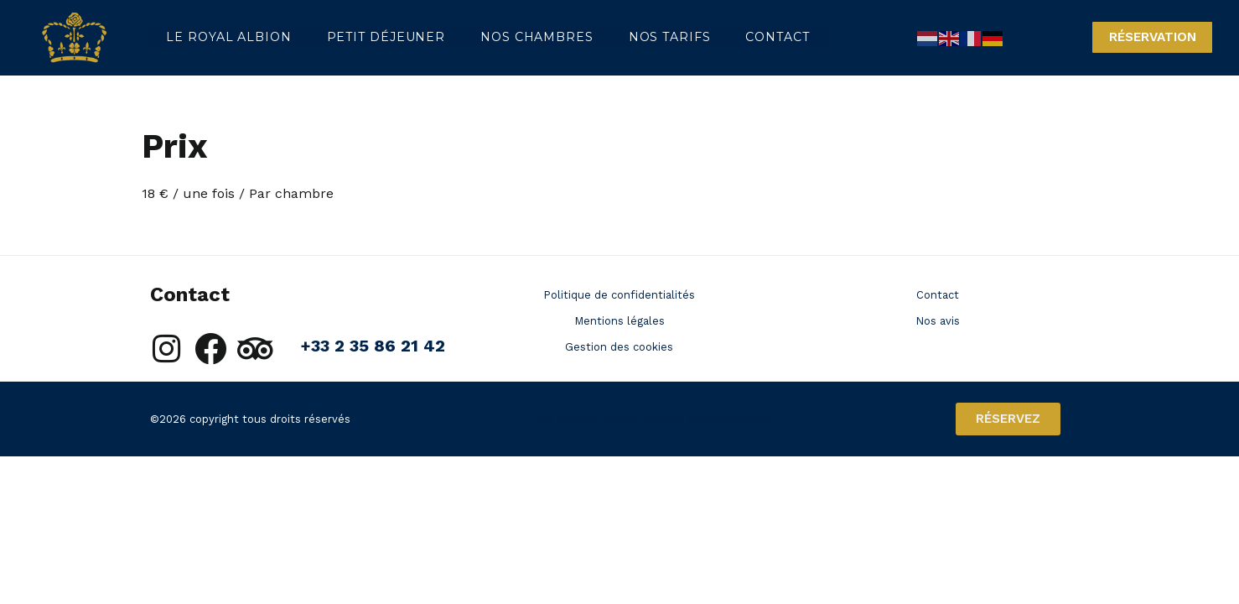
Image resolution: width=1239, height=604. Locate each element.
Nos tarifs (647, 37)
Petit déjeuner (376, 37)
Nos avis (937, 321)
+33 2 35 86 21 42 (372, 346)
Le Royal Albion (225, 37)
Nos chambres (521, 37)
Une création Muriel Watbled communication (652, 419)
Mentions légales (619, 321)
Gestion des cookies (619, 347)
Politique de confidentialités (619, 295)
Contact (747, 37)
